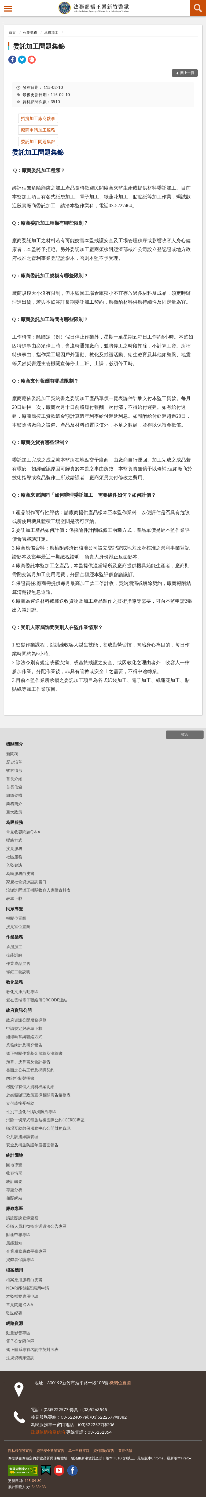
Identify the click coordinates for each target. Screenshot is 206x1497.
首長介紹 (14, 778)
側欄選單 (8, 9)
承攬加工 (51, 32)
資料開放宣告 (103, 1450)
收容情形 (14, 770)
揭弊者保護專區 (20, 1259)
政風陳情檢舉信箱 (48, 1431)
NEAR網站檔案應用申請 (27, 1287)
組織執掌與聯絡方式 (24, 1036)
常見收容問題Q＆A (23, 831)
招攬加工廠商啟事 (38, 118)
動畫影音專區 (18, 1332)
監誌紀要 (14, 1312)
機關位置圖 (16, 918)
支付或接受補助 (20, 1103)
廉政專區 (14, 1208)
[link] (12, 60)
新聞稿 (12, 753)
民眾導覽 (14, 908)
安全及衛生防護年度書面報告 (32, 1144)
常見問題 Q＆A (19, 1304)
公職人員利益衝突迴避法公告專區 (36, 1226)
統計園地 (14, 1155)
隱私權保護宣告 (20, 1450)
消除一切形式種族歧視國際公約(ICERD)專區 (45, 1119)
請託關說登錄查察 (22, 1217)
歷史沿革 (14, 762)
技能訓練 (14, 955)
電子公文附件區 (20, 1341)
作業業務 (30, 32)
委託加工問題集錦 (39, 46)
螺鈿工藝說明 (18, 971)
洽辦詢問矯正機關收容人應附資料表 (38, 890)
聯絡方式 (14, 840)
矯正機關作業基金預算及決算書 (34, 1053)
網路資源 (14, 1323)
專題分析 (14, 1189)
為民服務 (14, 822)
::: (4, 4)
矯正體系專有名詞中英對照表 (32, 1349)
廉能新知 (14, 1242)
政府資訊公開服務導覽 (26, 1020)
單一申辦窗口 (78, 1450)
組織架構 (14, 795)
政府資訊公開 (19, 1010)
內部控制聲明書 (20, 1078)
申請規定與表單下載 (24, 1028)
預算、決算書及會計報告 (28, 1061)
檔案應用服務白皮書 (24, 1279)
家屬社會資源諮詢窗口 (26, 881)
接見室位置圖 (18, 926)
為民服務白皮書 (20, 873)
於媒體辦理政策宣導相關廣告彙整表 (38, 1094)
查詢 (198, 8)
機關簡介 (14, 743)
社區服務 (14, 856)
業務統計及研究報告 (24, 1044)
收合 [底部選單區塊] (184, 734)
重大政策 (14, 811)
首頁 (12, 32)
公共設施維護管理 (22, 1136)
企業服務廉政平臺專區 (26, 1251)
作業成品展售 (18, 963)
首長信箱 (14, 786)
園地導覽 (14, 1164)
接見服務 (14, 848)
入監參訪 (14, 865)
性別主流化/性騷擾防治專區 (31, 1111)
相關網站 (14, 1198)
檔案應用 (14, 1269)
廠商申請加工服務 (38, 129)
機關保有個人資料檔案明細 (30, 1086)
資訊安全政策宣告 (50, 1450)
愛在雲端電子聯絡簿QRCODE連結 (36, 999)
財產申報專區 (18, 1234)
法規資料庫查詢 (20, 1357)
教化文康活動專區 (22, 991)
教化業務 (14, 981)
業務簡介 (14, 803)
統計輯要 (14, 1181)
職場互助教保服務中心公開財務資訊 (38, 1128)
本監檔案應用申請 (22, 1296)
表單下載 (14, 898)
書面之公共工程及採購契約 (30, 1069)
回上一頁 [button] (187, 73)
